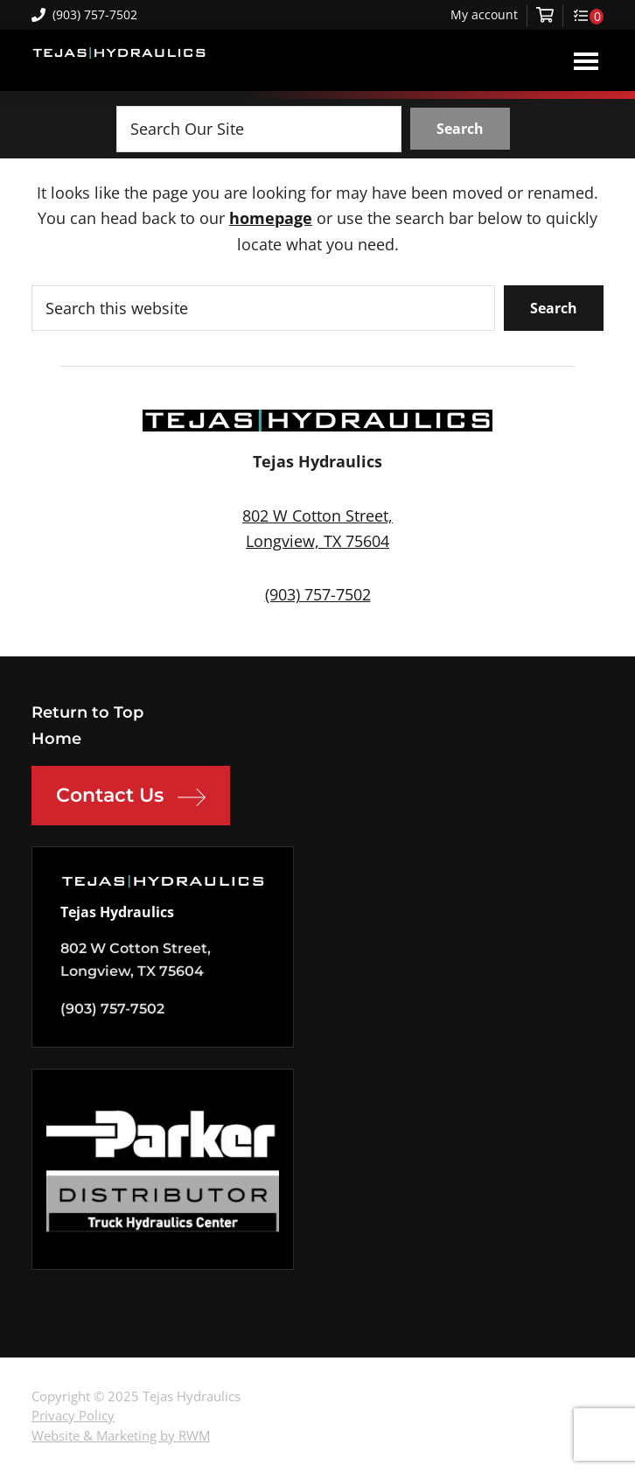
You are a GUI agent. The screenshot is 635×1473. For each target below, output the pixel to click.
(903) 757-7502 (84, 14)
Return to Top (87, 712)
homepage (270, 217)
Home (56, 738)
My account (484, 15)
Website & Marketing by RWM (120, 1435)
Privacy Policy (73, 1415)
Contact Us (131, 797)
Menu (586, 60)
